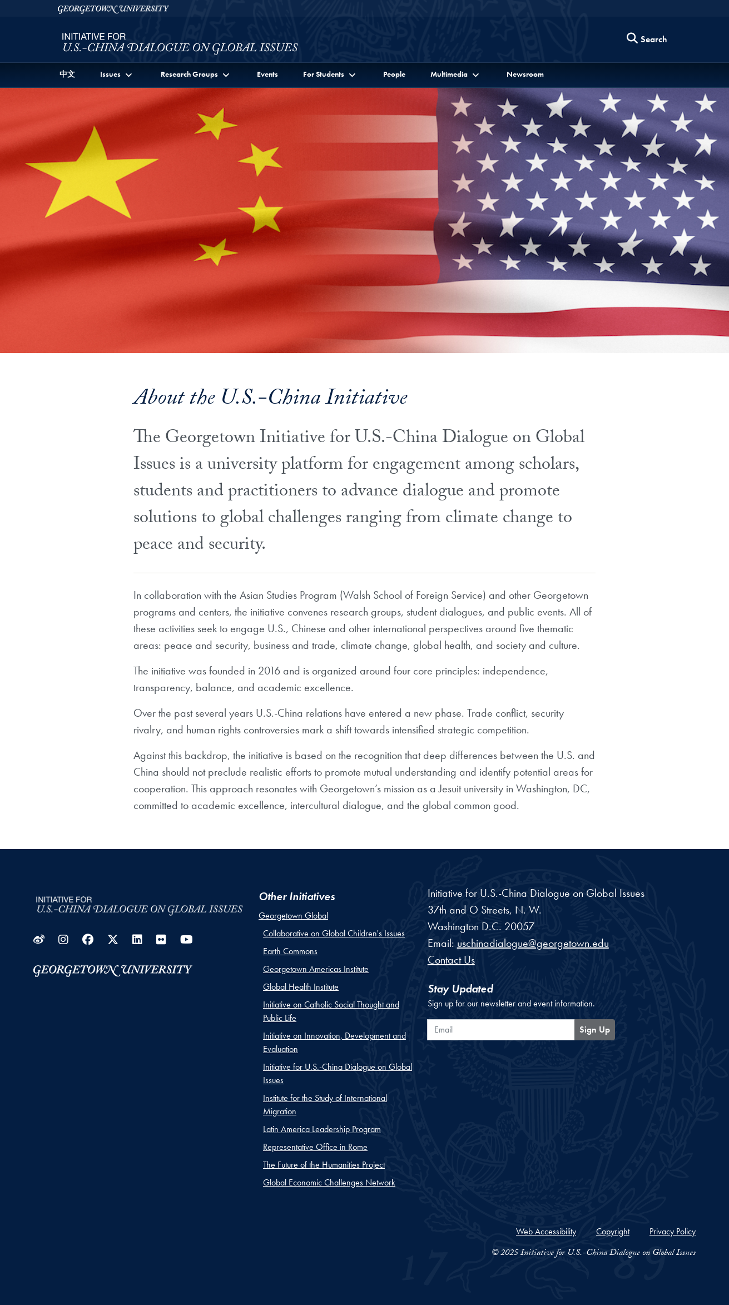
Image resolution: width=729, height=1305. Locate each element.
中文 (67, 74)
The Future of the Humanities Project (324, 1164)
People (394, 74)
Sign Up (594, 1029)
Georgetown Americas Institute (316, 969)
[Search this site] (647, 39)
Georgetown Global (293, 915)
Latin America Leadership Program (322, 1129)
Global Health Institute (301, 987)
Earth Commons (290, 951)
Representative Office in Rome (315, 1147)
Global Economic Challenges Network (329, 1182)
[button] (117, 74)
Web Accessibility (546, 1231)
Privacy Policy (672, 1231)
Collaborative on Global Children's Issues (334, 933)
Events (267, 74)
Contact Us (451, 959)
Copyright (612, 1231)
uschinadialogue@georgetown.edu (533, 943)
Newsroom (525, 74)
